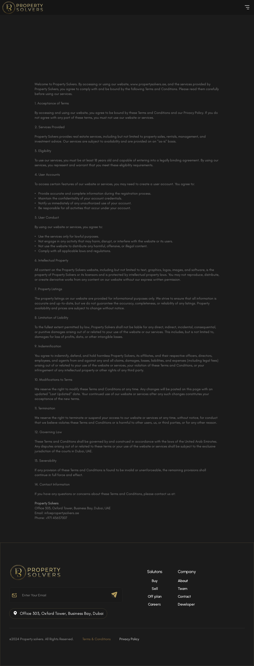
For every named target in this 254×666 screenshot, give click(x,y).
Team (182, 588)
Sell (155, 588)
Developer (186, 604)
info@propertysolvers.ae (61, 514)
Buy (155, 581)
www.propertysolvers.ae (148, 86)
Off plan (155, 596)
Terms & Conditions (96, 639)
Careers (155, 604)
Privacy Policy (129, 639)
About (183, 581)
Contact (184, 596)
